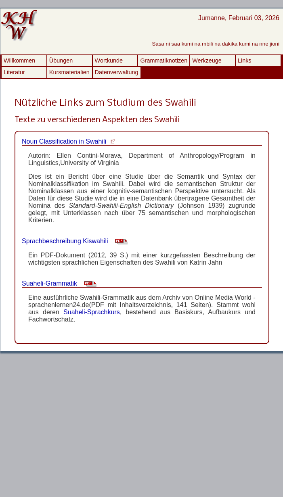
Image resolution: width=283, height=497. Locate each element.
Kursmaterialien (69, 72)
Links (245, 60)
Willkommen (19, 60)
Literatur (14, 72)
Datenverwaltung (116, 72)
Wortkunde (109, 60)
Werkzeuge (207, 60)
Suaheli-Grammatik (49, 283)
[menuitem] (24, 61)
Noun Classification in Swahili (64, 141)
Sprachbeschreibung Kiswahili (65, 241)
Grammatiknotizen (163, 60)
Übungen (61, 60)
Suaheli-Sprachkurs (91, 312)
